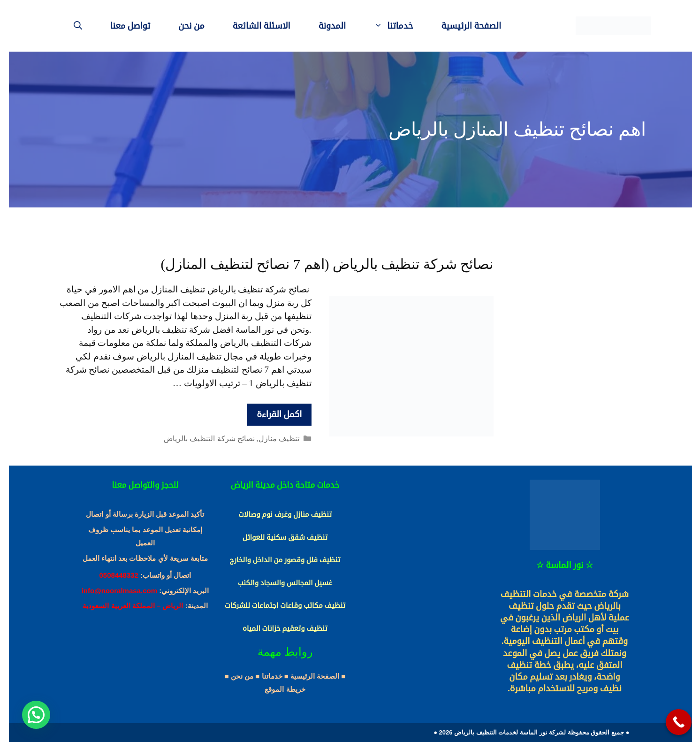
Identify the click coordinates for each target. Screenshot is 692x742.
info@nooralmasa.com (110, 591)
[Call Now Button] (670, 722)
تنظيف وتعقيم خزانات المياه (276, 628)
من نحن (182, 26)
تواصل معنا (121, 26)
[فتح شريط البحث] (69, 26)
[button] (27, 715)
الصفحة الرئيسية (462, 26)
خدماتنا (377, 26)
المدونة (323, 26)
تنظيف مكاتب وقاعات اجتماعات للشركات (276, 605)
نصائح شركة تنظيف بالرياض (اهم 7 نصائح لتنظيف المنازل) (318, 264)
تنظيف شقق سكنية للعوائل (276, 537)
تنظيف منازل (270, 439)
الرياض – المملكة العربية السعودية (124, 606)
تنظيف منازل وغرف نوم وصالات (276, 514)
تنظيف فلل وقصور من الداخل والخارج (276, 560)
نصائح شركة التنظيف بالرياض (200, 439)
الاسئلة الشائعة (252, 26)
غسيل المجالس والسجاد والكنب (276, 583)
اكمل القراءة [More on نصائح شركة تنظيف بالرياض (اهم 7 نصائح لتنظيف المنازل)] (270, 414)
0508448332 (110, 575)
